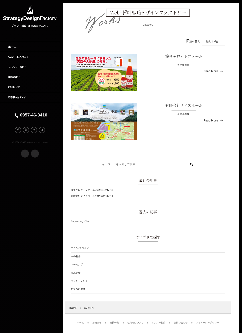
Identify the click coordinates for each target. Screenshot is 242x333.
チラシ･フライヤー (81, 248)
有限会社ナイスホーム (184, 105)
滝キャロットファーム (183, 56)
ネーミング (77, 264)
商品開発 (75, 272)
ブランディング (79, 281)
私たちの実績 (78, 289)
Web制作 (184, 65)
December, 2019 (80, 221)
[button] (42, 131)
